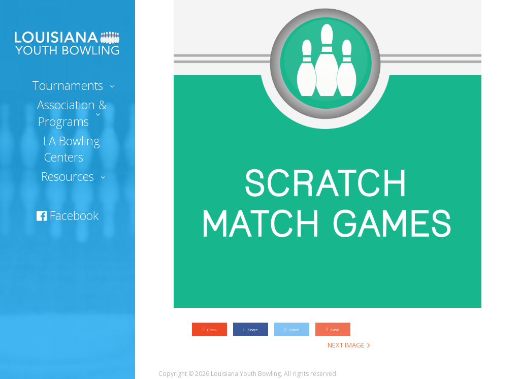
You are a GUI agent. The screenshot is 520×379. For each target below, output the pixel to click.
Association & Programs (72, 113)
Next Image (346, 345)
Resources (67, 176)
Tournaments (67, 85)
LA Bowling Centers (71, 149)
